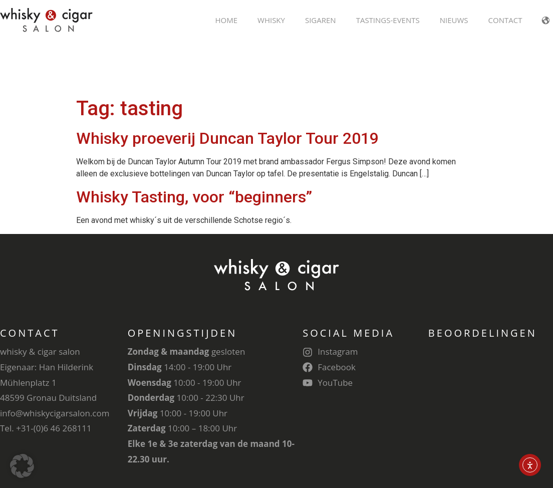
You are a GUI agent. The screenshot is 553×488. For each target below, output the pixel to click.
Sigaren (320, 20)
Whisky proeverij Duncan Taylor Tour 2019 (227, 85)
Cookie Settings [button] (476, 456)
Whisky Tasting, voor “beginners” (194, 144)
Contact (505, 20)
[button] (22, 466)
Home (226, 20)
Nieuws (454, 20)
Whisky (271, 20)
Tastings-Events (388, 20)
